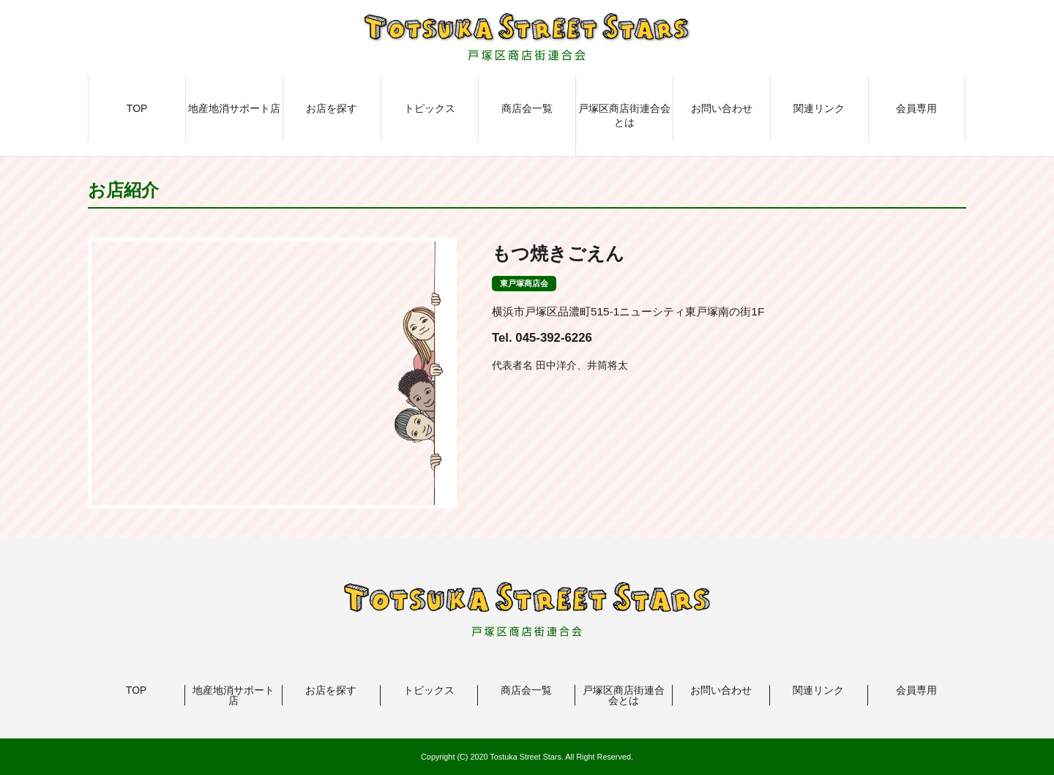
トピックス (429, 108)
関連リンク (819, 108)
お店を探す (331, 108)
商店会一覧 (527, 108)
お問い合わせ (721, 108)
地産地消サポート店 (234, 108)
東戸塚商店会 (524, 283)
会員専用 (916, 108)
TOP (137, 108)
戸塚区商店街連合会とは (624, 115)
